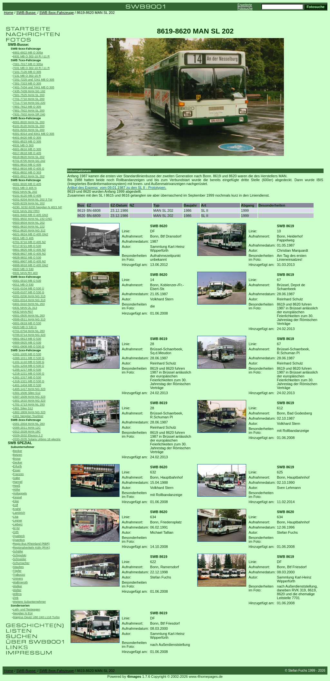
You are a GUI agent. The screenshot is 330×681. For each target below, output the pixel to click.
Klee (16, 501)
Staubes (18, 567)
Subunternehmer (22, 447)
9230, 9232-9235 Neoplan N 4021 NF (37, 207)
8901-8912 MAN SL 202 (28, 176)
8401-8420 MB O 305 (27, 137)
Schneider (19, 559)
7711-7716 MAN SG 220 (29, 102)
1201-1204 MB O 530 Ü (28, 365)
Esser (16, 470)
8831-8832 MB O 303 (27, 172)
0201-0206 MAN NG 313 (29, 296)
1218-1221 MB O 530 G (28, 373)
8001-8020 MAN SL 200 (28, 122)
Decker (17, 462)
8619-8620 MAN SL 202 (28, 157)
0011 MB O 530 (23, 284)
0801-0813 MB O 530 (27, 338)
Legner (17, 520)
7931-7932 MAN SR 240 (29, 114)
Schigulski (19, 555)
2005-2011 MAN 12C (27, 427)
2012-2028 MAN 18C (27, 431)
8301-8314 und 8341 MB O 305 (33, 133)
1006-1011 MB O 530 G (28, 358)
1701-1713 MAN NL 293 (28, 404)
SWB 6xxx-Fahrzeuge (26, 48)
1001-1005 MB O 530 (27, 354)
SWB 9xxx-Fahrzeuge (26, 180)
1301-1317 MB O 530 (27, 377)
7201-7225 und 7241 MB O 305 (33, 79)
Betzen (17, 454)
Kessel (17, 497)
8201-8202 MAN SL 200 (28, 129)
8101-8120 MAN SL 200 (28, 126)
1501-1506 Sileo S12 (27, 392)
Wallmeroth (20, 582)
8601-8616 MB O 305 (27, 149)
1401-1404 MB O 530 (27, 385)
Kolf (15, 505)
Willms (17, 594)
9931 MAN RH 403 (25, 273)
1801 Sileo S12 (23, 408)
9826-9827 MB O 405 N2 (29, 253)
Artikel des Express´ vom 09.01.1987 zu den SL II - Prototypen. (116, 188)
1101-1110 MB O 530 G (28, 362)
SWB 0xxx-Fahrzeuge (26, 276)
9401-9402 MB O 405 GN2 (30, 215)
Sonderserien (20, 605)
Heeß (16, 485)
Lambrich (19, 512)
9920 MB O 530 (23, 269)
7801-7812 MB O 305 (27, 106)
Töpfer (17, 570)
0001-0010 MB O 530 (27, 280)
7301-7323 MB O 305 (27, 83)
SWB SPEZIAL (20, 443)
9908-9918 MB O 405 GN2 (30, 265)
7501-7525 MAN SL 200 (28, 95)
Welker (17, 586)
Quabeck (19, 536)
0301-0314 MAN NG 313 (29, 300)
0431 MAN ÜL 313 (25, 307)
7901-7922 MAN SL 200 (28, 110)
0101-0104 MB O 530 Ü (28, 288)
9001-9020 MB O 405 (27, 184)
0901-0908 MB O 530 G (28, 346)
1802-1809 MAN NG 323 (29, 412)
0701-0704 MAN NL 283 (28, 331)
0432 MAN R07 (23, 311)
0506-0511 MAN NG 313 (29, 319)
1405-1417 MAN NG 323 (29, 389)
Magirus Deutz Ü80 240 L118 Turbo (36, 617)
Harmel (18, 481)
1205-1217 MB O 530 (27, 369)
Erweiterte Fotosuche (245, 6)
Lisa (15, 516)
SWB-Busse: (26, 13)
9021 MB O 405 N (24, 188)
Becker (17, 450)
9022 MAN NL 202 (25, 191)
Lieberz (18, 524)
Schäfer (18, 551)
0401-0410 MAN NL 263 (28, 304)
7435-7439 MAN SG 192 (29, 91)
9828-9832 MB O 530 (27, 257)
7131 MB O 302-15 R (27, 75)
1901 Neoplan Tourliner (28, 416)
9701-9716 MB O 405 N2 (29, 242)
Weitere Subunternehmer (29, 601)
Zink (15, 597)
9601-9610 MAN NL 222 (28, 226)
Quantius (19, 539)
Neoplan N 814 (23, 613)
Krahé (17, 509)
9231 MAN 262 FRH (26, 211)
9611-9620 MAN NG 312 (29, 230)
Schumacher (21, 563)
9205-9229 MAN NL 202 (28, 203)
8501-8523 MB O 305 (27, 141)
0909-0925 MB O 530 (27, 342)
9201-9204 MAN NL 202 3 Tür (32, 199)
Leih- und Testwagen (26, 609)
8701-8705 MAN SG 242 (29, 160)
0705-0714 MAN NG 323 (29, 334)
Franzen (18, 474)
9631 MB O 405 (23, 238)
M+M (16, 528)
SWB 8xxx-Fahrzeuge (56, 13)
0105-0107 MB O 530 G (28, 292)
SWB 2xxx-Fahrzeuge (26, 420)
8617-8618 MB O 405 (27, 153)
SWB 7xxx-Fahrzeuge (26, 60)
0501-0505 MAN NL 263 (28, 315)
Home (8, 13)
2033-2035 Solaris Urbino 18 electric (37, 439)
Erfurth (17, 466)
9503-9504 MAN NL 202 (28, 222)
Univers (18, 578)
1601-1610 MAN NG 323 (29, 400)
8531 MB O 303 (23, 145)
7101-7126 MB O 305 (27, 71)
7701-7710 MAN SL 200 (28, 99)
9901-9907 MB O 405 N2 (29, 261)
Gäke (16, 478)
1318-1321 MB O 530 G (28, 381)
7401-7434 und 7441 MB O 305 (33, 87)
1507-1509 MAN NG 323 (29, 396)
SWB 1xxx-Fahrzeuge (26, 350)
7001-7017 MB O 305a (28, 64)
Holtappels (20, 493)
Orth (16, 532)
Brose (17, 458)
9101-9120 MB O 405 (27, 195)
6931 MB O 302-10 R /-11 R (31, 56)
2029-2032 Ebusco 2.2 (28, 435)
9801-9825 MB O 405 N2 (29, 249)
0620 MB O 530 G (25, 327)
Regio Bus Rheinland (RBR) (31, 543)
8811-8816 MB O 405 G (28, 168)
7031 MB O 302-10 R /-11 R (31, 68)
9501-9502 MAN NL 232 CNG (32, 218)
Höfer (16, 489)
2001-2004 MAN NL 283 (28, 423)
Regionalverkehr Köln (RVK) (31, 547)
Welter (17, 590)
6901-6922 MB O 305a (28, 52)
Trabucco (19, 574)
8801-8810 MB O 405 (27, 164)
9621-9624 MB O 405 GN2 (30, 234)
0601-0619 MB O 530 (27, 323)
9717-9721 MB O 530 (27, 246)
